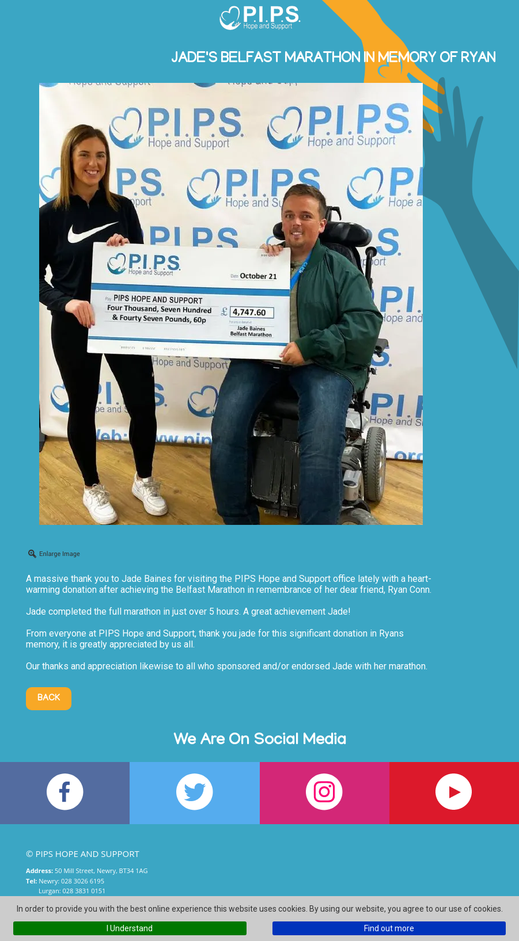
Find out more (389, 928)
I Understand (130, 928)
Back (48, 698)
